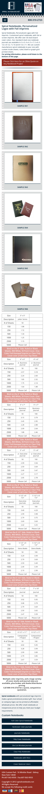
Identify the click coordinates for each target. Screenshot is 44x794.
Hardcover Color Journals (22, 727)
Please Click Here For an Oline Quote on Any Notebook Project (21, 62)
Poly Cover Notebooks (22, 739)
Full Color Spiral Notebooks (22, 720)
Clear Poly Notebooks (22, 752)
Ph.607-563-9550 (9, 777)
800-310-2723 (35, 20)
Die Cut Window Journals (22, 745)
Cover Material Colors (22, 764)
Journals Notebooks (22, 733)
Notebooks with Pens (22, 758)
